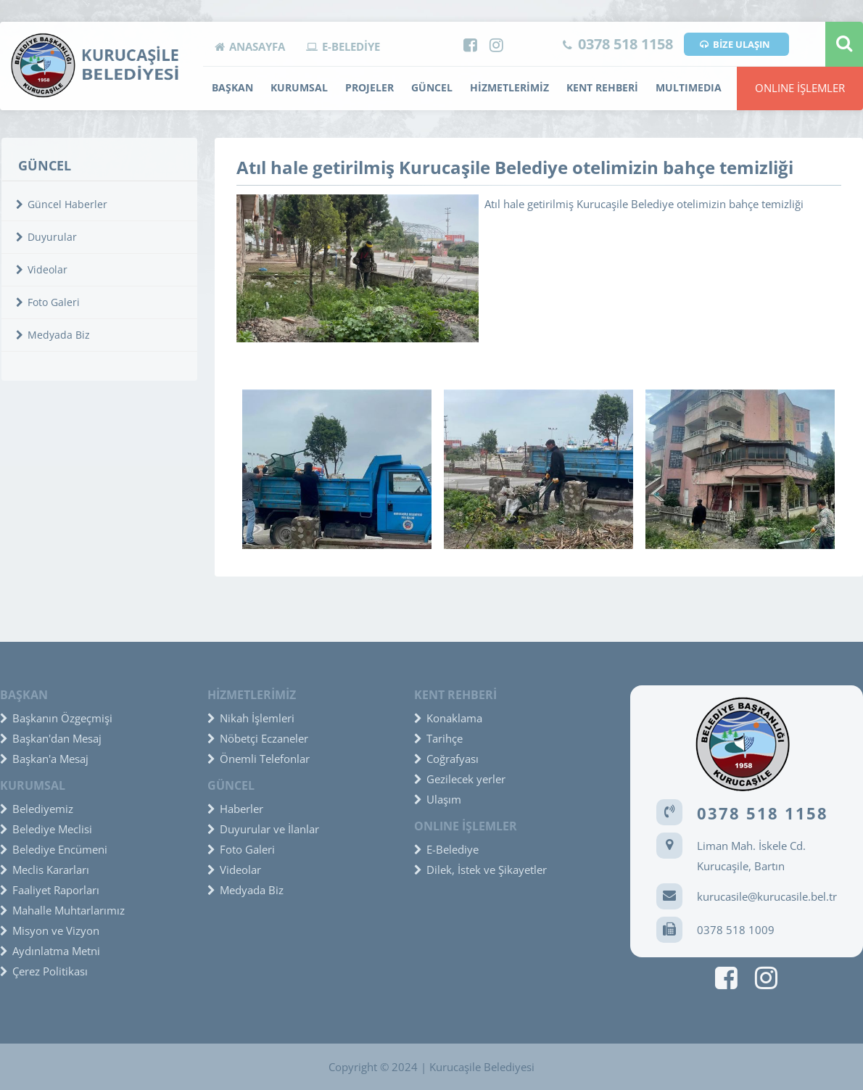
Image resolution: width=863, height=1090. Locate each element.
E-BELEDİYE (343, 46)
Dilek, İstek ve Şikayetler (480, 869)
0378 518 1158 (618, 44)
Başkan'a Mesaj (44, 758)
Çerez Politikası (44, 971)
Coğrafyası (446, 758)
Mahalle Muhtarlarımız (62, 910)
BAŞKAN (232, 87)
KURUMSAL (299, 87)
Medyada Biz (53, 335)
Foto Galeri (48, 302)
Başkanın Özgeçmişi (56, 718)
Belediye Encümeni (53, 849)
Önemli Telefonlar (258, 758)
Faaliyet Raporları (49, 890)
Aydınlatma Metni (50, 951)
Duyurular (46, 237)
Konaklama (448, 718)
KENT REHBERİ (602, 87)
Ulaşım (437, 799)
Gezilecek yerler (459, 779)
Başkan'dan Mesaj (51, 738)
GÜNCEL (432, 87)
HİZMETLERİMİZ (509, 87)
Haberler (235, 808)
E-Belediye (446, 849)
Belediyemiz (36, 808)
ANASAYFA (250, 46)
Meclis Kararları (44, 869)
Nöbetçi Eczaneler (257, 738)
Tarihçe (438, 738)
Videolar (41, 269)
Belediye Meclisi (46, 829)
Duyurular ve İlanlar (263, 829)
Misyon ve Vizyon (49, 930)
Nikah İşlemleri (250, 718)
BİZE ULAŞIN (735, 44)
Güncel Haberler (61, 204)
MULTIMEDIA (689, 87)
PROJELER (369, 87)
